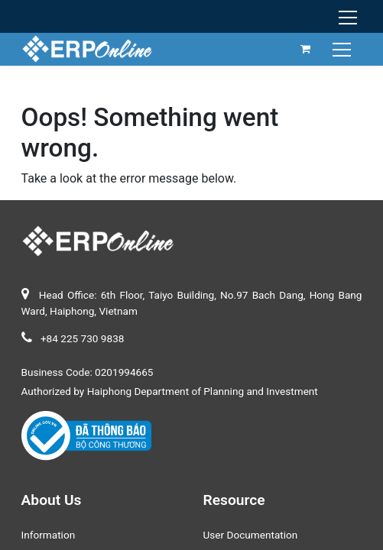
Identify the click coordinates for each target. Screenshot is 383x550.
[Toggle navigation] (344, 48)
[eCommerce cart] (306, 49)
